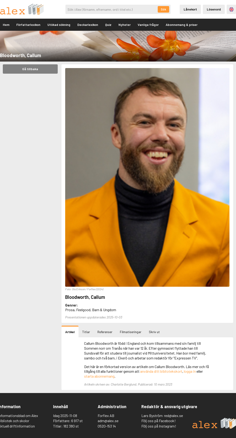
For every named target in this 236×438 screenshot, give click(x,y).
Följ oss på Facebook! (158, 420)
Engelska (231, 9)
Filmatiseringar (130, 332)
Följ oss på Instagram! (158, 426)
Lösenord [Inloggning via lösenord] (214, 9)
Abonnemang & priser (181, 25)
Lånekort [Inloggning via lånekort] (190, 9)
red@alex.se (173, 415)
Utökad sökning (58, 25)
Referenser (104, 332)
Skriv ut (154, 332)
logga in (190, 371)
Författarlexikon (28, 25)
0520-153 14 (107, 426)
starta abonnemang (99, 376)
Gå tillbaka (30, 69)
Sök (163, 9)
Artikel (70, 332)
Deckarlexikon (87, 25)
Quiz (108, 25)
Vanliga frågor (148, 25)
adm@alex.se (108, 420)
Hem (6, 25)
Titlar (86, 332)
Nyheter (124, 25)
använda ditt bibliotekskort (161, 371)
